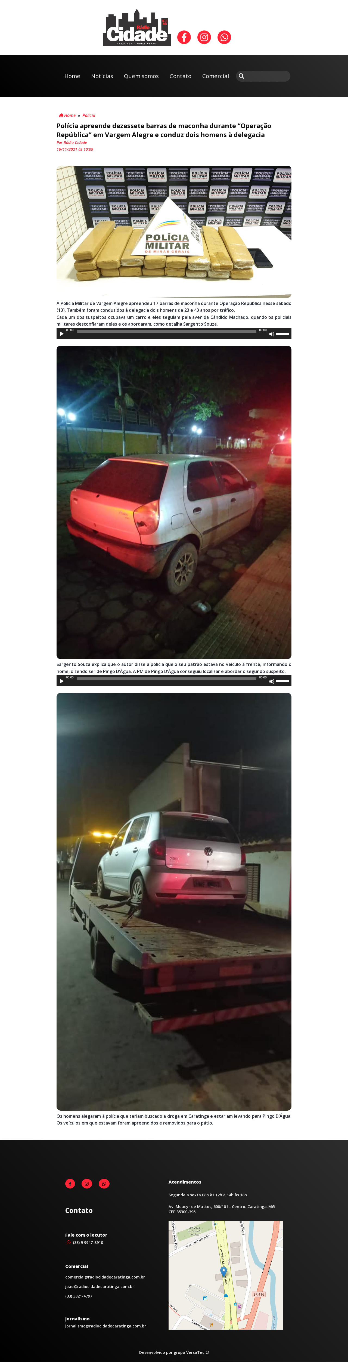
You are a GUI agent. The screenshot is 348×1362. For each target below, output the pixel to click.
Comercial (215, 76)
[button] (223, 1272)
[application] (174, 333)
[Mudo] (272, 334)
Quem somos (141, 76)
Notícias (102, 76)
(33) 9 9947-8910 (84, 1242)
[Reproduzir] (61, 334)
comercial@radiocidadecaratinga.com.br (105, 1277)
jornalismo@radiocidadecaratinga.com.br (105, 1326)
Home (72, 76)
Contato (180, 76)
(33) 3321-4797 (78, 1296)
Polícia (88, 115)
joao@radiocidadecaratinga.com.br (99, 1286)
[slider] (166, 331)
